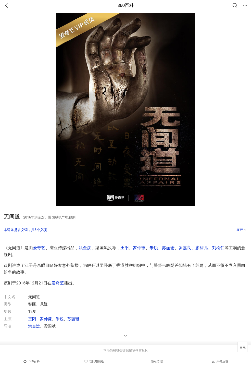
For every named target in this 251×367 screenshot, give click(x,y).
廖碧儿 (201, 247)
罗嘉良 (185, 247)
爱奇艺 (39, 247)
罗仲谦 (139, 247)
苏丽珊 (168, 247)
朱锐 (154, 247)
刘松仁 (218, 247)
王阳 (124, 247)
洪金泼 (85, 247)
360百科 (125, 5)
